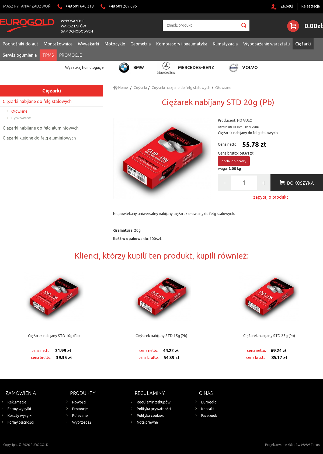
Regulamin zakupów (154, 402)
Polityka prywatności (154, 409)
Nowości (79, 402)
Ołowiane (19, 111)
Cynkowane (21, 118)
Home (120, 87)
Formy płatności (21, 422)
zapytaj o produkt (270, 197)
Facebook (209, 415)
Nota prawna (147, 422)
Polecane (80, 415)
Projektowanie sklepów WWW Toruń (292, 444)
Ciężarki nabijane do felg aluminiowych (41, 128)
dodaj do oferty (233, 161)
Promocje (80, 409)
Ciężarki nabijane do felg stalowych (37, 101)
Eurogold (209, 402)
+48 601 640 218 (79, 6)
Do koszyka (300, 183)
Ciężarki (51, 90)
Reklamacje (17, 402)
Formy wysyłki (19, 409)
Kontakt (207, 409)
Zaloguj (286, 6)
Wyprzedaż (81, 422)
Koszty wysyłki (20, 415)
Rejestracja (310, 6)
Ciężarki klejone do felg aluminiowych (39, 137)
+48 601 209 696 (123, 6)
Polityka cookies (150, 415)
